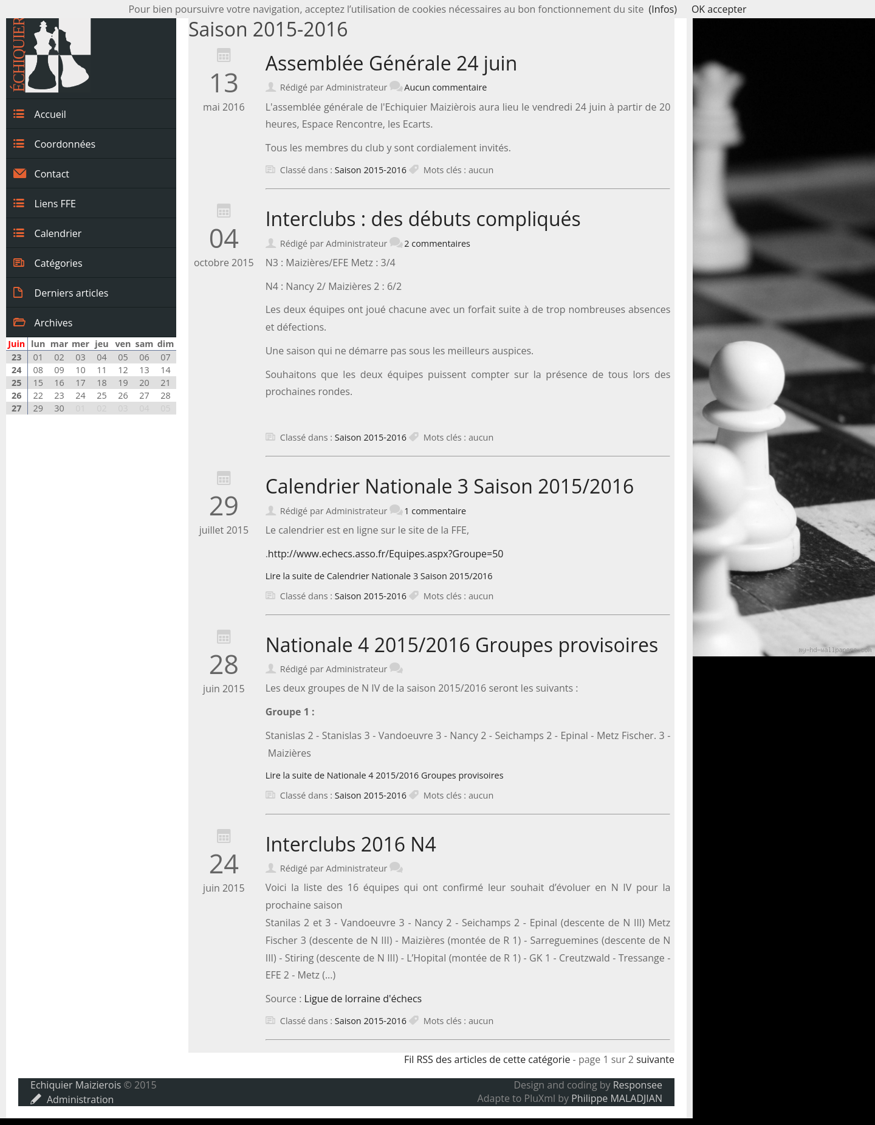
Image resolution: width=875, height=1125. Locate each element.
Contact (41, 173)
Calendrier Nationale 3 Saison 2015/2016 (450, 486)
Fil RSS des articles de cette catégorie (487, 1059)
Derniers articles (60, 292)
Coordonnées (54, 143)
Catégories (48, 262)
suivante (655, 1059)
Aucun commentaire (445, 87)
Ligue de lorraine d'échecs (363, 998)
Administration (72, 1099)
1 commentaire (435, 511)
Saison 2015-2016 (371, 170)
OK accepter (719, 9)
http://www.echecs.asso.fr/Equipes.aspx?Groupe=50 (386, 553)
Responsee (637, 1085)
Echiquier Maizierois (75, 1085)
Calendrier (47, 232)
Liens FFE (44, 203)
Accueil (39, 113)
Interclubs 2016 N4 (351, 844)
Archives (42, 322)
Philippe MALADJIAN (616, 1098)
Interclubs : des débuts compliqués (423, 218)
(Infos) (663, 9)
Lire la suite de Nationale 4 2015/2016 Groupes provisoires (385, 775)
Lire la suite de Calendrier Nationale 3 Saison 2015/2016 (379, 576)
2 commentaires (437, 243)
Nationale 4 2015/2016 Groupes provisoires (462, 644)
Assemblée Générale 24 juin (392, 63)
